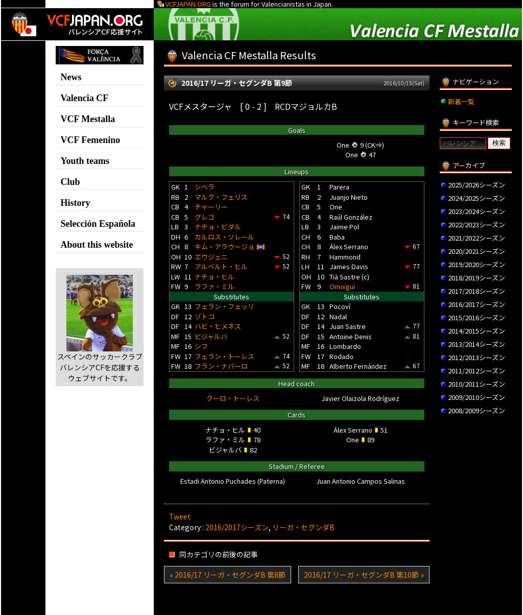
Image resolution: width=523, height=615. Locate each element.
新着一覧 (461, 101)
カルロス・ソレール (224, 237)
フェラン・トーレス (224, 356)
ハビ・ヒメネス (218, 326)
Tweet (180, 516)
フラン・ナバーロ (221, 366)
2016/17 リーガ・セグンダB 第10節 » (364, 575)
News (70, 77)
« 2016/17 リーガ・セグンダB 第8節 (228, 575)
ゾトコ (205, 316)
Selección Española (97, 224)
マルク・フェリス (221, 197)
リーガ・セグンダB (303, 527)
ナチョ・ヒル (214, 276)
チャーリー (211, 206)
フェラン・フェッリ (224, 306)
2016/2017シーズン (237, 527)
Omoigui (342, 286)
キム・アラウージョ (224, 246)
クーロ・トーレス (232, 398)
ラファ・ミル (214, 286)
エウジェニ (211, 257)
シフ (201, 346)
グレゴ (205, 217)
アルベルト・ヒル (221, 266)
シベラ (205, 187)
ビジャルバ (211, 336)
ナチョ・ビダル (218, 226)
